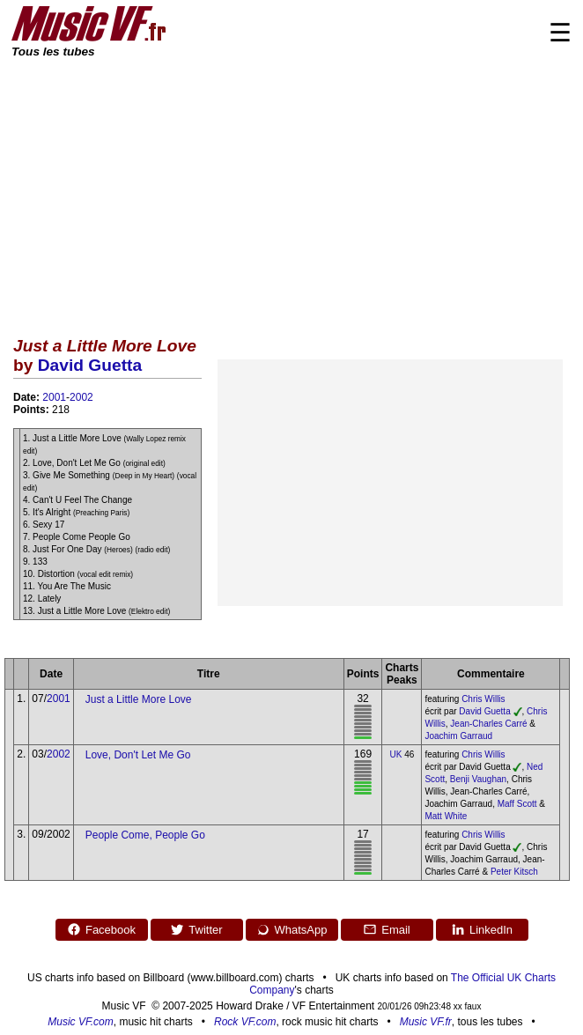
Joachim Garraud (458, 736)
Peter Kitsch (514, 871)
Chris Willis (483, 699)
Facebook (101, 929)
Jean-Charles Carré (488, 723)
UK (396, 754)
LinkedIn (482, 929)
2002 (81, 397)
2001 (54, 397)
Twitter (196, 929)
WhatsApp (292, 929)
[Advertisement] (291, 192)
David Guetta (90, 365)
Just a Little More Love (138, 699)
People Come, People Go (145, 835)
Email (386, 929)
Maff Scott (517, 804)
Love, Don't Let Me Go (138, 755)
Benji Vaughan (478, 779)
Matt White (445, 816)
